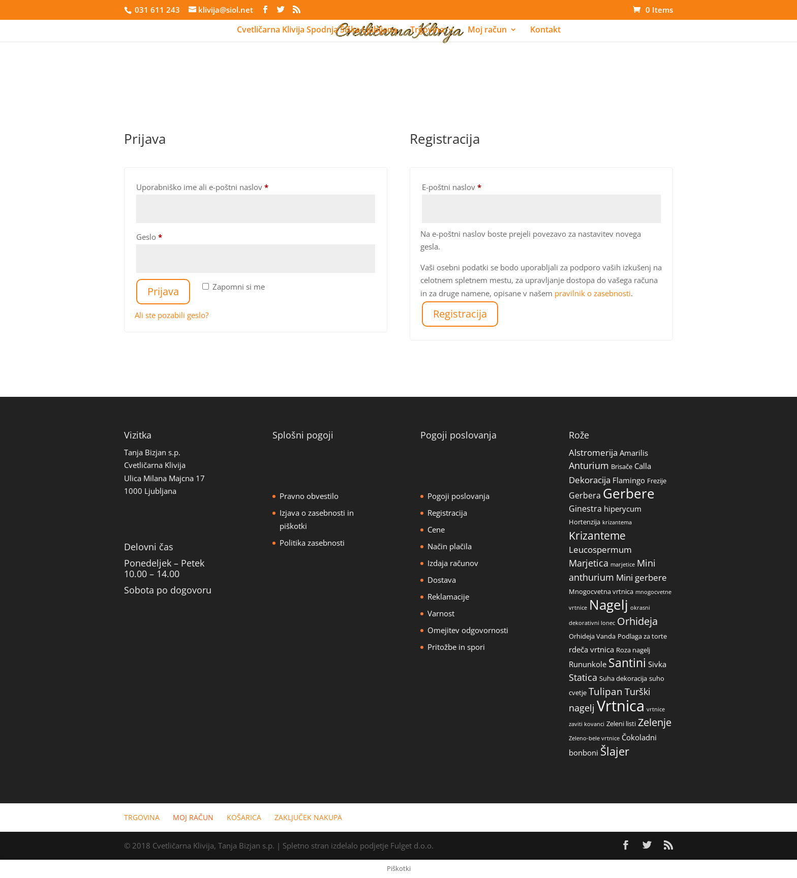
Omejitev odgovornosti (467, 630)
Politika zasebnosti (312, 543)
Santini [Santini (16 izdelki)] (627, 663)
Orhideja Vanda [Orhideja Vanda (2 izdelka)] (592, 636)
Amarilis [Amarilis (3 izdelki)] (634, 453)
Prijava (163, 291)
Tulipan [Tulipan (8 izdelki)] (606, 691)
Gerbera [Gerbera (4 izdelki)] (585, 495)
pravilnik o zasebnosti (593, 293)
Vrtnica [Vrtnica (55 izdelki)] (621, 706)
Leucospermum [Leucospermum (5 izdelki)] (600, 549)
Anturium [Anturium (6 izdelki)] (589, 465)
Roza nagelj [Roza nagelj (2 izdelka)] (633, 649)
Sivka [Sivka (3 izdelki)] (657, 664)
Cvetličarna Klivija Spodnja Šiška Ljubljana (317, 30)
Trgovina (427, 30)
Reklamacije (448, 596)
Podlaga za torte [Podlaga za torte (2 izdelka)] (642, 636)
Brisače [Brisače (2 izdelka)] (621, 466)
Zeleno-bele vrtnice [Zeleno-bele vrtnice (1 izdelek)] (594, 738)
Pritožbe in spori (456, 647)
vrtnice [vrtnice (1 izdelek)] (656, 709)
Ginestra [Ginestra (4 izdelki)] (585, 508)
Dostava (441, 580)
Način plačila (449, 546)
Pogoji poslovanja (458, 496)
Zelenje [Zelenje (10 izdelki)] (654, 722)
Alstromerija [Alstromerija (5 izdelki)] (593, 452)
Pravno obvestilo (309, 496)
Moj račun (487, 30)
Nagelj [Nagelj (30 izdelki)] (608, 604)
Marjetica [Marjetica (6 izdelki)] (588, 563)
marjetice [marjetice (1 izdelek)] (622, 564)
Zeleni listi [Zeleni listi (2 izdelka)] (621, 723)
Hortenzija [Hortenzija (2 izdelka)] (584, 521)
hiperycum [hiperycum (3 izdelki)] (622, 509)
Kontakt (545, 30)
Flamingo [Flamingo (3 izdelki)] (628, 480)
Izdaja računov (452, 563)
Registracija (460, 314)
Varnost (440, 613)
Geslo (167, 235)
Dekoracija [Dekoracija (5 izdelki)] (589, 480)
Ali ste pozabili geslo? (171, 315)
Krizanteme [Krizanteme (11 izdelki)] (597, 535)
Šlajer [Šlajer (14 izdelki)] (614, 751)
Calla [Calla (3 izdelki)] (642, 466)
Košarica (244, 817)
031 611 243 (156, 10)
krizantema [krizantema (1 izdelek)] (617, 522)
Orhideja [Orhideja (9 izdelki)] (637, 621)
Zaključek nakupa (308, 817)
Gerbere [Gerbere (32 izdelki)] (629, 493)
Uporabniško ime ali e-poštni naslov (220, 185)
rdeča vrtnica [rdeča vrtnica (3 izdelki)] (591, 649)
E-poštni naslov (470, 185)
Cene (436, 529)
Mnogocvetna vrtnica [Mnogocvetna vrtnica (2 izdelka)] (601, 591)
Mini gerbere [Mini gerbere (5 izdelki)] (641, 577)
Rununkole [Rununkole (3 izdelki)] (587, 664)
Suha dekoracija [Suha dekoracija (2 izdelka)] (623, 678)
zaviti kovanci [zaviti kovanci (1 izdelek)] (586, 724)
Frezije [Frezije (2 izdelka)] (656, 480)
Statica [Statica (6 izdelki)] (583, 677)
